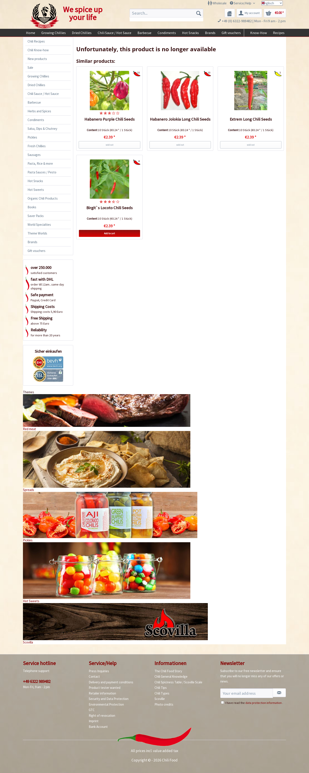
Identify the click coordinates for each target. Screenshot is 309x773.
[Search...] (166, 13)
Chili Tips (160, 688)
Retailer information (102, 693)
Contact (94, 676)
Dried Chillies (36, 85)
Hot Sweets (36, 190)
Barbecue (34, 102)
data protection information (263, 703)
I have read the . (254, 703)
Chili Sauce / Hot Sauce (43, 94)
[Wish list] (230, 13)
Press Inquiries (99, 671)
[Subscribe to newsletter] (279, 692)
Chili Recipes (36, 41)
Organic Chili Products (43, 198)
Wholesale (220, 3)
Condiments (36, 120)
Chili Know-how (38, 50)
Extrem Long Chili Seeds (251, 119)
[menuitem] (217, 3)
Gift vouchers (36, 251)
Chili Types (161, 693)
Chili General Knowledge (170, 676)
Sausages (34, 155)
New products (37, 59)
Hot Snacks (35, 181)
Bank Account (98, 727)
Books (32, 207)
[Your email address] (246, 693)
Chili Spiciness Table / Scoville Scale (178, 682)
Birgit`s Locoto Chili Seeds (109, 207)
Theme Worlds (37, 233)
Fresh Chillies (37, 146)
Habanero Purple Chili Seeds (109, 119)
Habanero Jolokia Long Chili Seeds (180, 119)
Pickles (32, 137)
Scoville (159, 699)
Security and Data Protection (108, 699)
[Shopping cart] (275, 13)
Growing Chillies (38, 76)
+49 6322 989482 (36, 681)
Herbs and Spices (39, 111)
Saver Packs (36, 216)
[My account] (249, 13)
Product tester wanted (104, 688)
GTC (92, 710)
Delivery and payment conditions (111, 682)
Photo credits (163, 704)
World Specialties (39, 224)
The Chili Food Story (168, 671)
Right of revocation (102, 715)
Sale (30, 67)
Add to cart (109, 233)
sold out (109, 144)
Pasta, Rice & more (40, 163)
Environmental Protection (106, 704)
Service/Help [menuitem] (241, 3)
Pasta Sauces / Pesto (42, 172)
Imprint (94, 721)
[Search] (198, 13)
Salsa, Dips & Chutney (42, 129)
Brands (32, 242)
